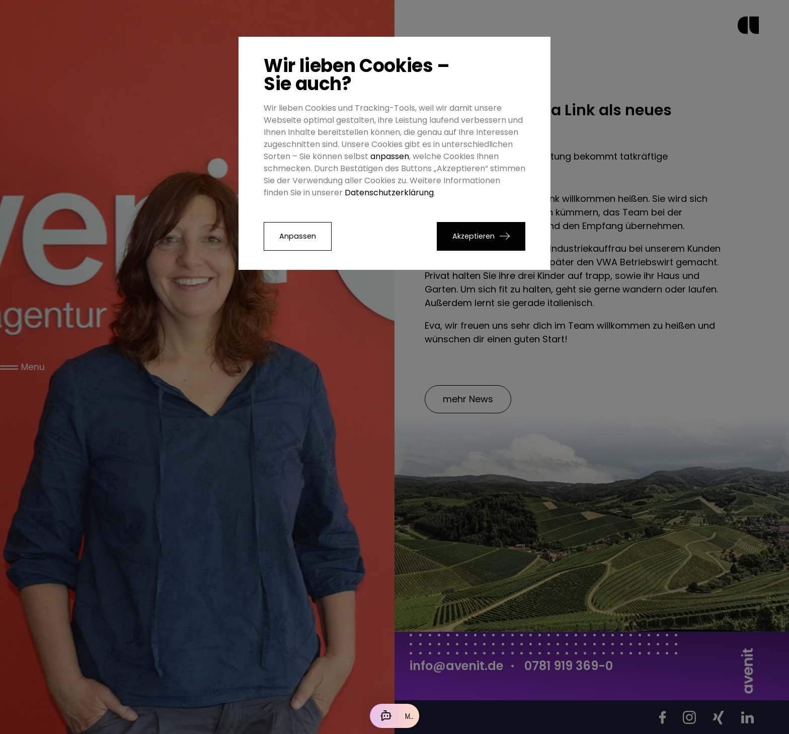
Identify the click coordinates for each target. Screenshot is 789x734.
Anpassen (297, 236)
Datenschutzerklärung (389, 192)
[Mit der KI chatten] (394, 716)
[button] (481, 236)
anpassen (389, 156)
